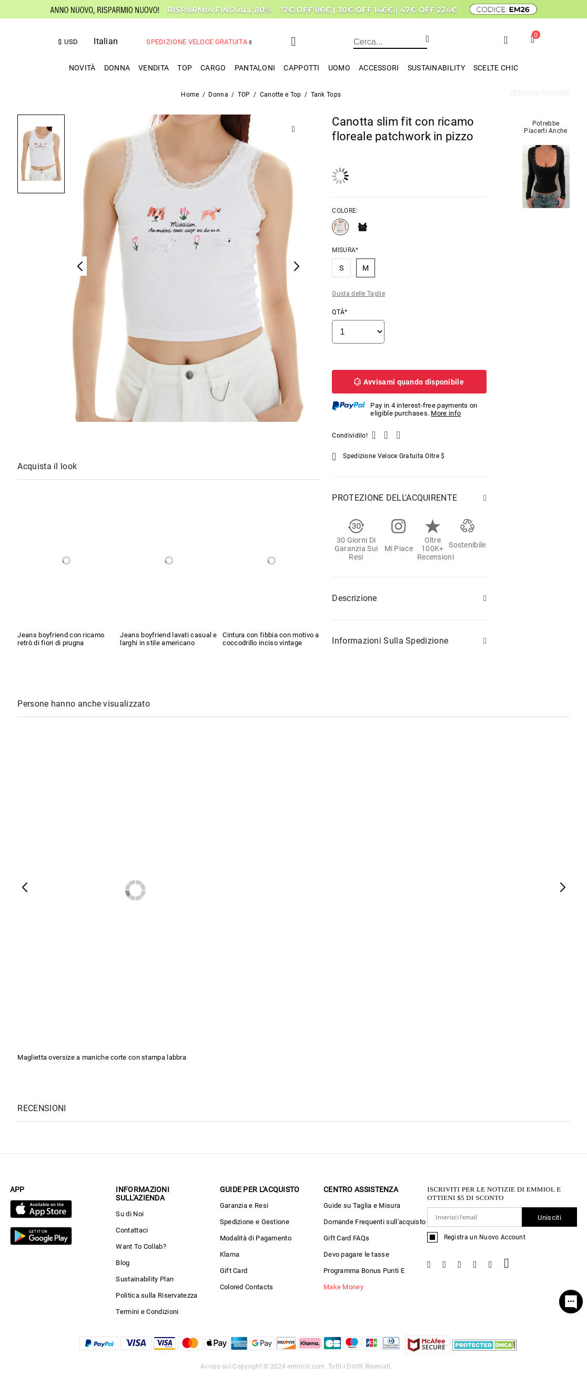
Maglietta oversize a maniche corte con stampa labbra (101, 1057)
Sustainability (436, 68)
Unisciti (549, 1217)
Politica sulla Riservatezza (156, 1295)
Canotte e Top (280, 94)
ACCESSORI (379, 68)
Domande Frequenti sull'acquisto (374, 1222)
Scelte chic (495, 68)
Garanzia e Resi (244, 1205)
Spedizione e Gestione (254, 1222)
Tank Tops (326, 94)
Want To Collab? (141, 1246)
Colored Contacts (247, 1287)
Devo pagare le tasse (356, 1254)
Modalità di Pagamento (255, 1238)
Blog (122, 1263)
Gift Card (234, 1271)
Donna (117, 68)
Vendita (153, 68)
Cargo (213, 68)
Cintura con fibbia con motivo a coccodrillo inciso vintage (270, 639)
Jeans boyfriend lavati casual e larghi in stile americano (168, 639)
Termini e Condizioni (147, 1312)
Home (190, 94)
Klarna (230, 1254)
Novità (82, 68)
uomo (339, 68)
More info (446, 413)
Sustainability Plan (145, 1279)
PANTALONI (255, 68)
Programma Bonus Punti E (363, 1271)
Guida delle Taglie (358, 293)
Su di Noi (130, 1214)
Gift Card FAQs (346, 1238)
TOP (184, 68)
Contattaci (132, 1230)
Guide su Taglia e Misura (361, 1205)
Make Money (343, 1287)
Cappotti (301, 68)
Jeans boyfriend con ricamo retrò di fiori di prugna (60, 639)
